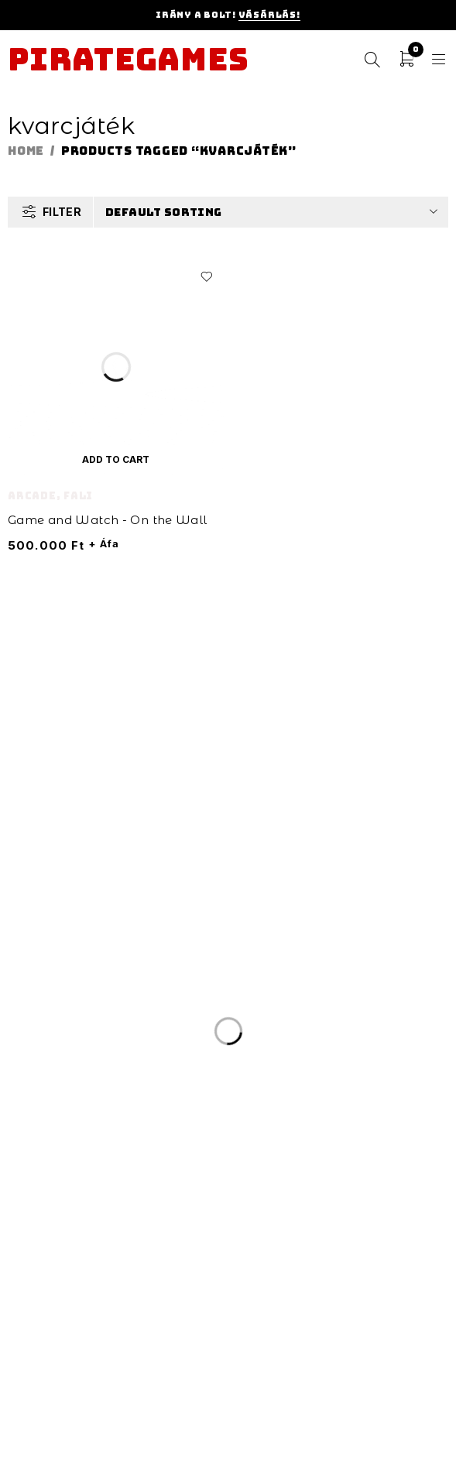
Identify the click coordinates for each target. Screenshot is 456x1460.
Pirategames (128, 59)
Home (26, 151)
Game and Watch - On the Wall (107, 519)
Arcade (32, 495)
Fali (78, 495)
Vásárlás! (269, 14)
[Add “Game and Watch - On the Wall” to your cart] (116, 459)
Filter (62, 211)
